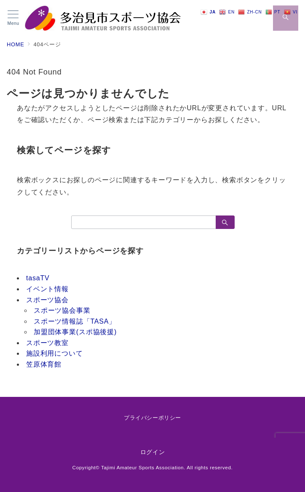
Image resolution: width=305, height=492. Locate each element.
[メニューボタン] (13, 18)
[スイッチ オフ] (286, 18)
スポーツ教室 (47, 342)
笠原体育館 (44, 364)
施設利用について (54, 353)
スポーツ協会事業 (62, 310)
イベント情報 (47, 289)
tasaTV (38, 278)
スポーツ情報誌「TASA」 (75, 321)
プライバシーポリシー (152, 418)
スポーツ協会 (47, 299)
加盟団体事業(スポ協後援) (75, 331)
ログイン (152, 452)
